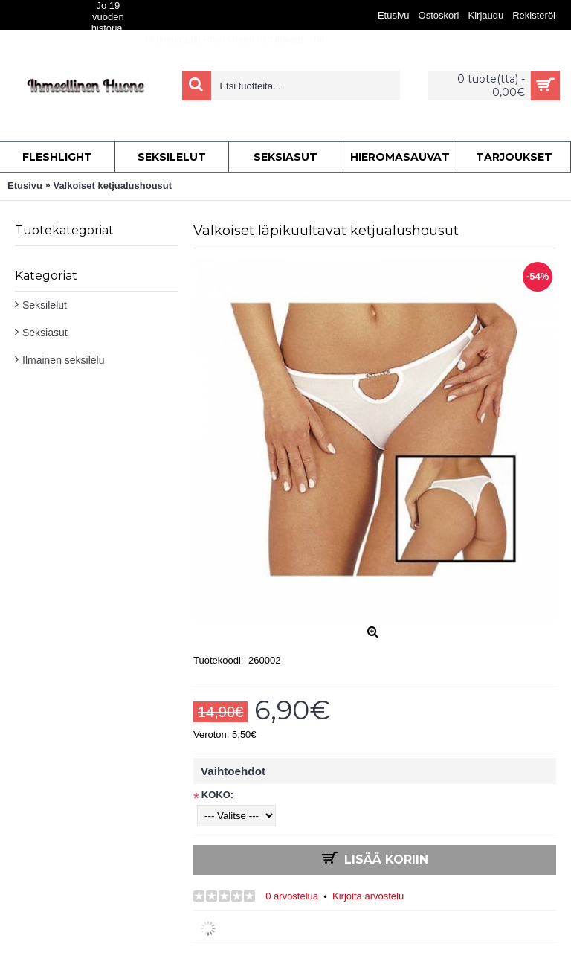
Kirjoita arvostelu (368, 896)
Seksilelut (44, 305)
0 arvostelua (291, 896)
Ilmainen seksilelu (63, 360)
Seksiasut (45, 332)
